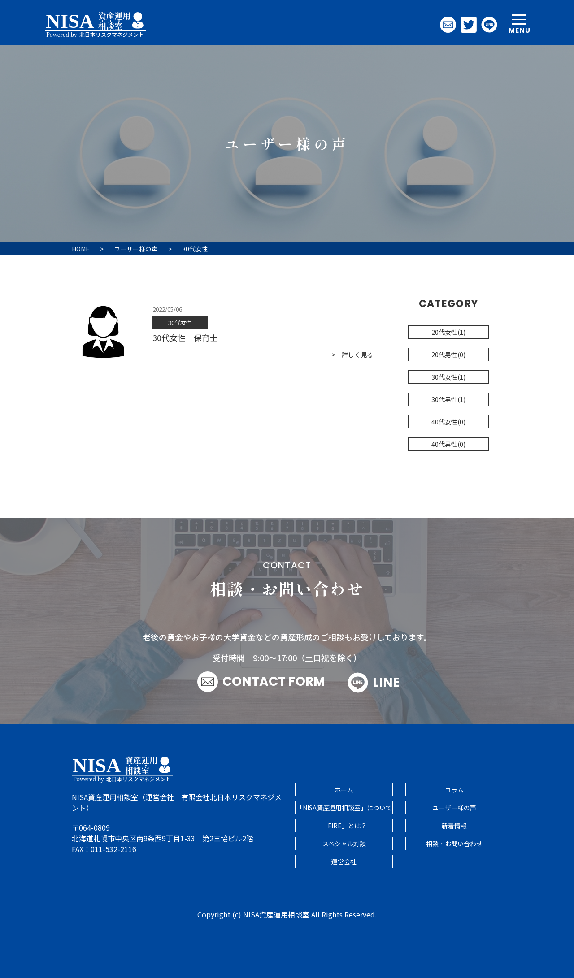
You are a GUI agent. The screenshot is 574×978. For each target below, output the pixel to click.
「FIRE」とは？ (344, 825)
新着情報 (454, 825)
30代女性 (180, 322)
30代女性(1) (448, 376)
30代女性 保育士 (185, 337)
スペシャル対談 (344, 843)
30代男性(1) (448, 399)
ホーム (344, 789)
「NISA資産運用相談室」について (344, 807)
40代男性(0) (448, 444)
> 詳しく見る (352, 354)
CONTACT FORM (273, 681)
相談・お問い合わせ (454, 843)
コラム (454, 789)
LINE (374, 682)
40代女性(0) (448, 421)
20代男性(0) (448, 354)
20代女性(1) (448, 332)
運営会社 (344, 861)
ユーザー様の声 (454, 807)
